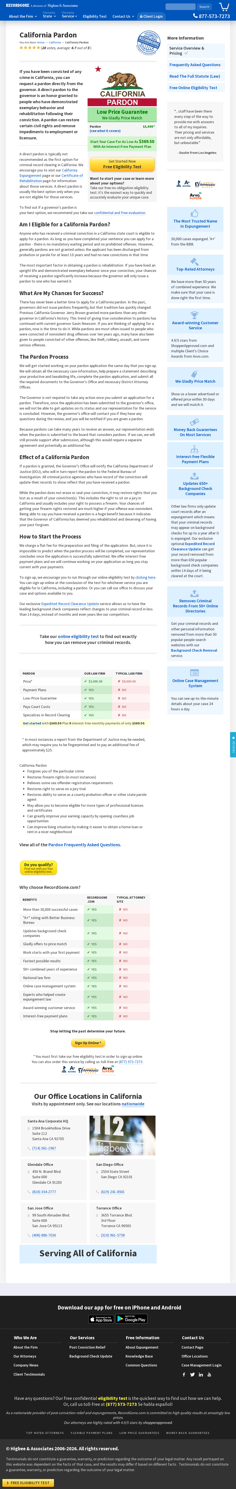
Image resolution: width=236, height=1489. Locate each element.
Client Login (151, 16)
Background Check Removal (194, 650)
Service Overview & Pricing (186, 51)
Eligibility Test (95, 16)
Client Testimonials (29, 1379)
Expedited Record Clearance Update (70, 603)
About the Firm (23, 16)
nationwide (133, 1109)
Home (41, 42)
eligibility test (112, 1403)
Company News (25, 1370)
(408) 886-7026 (44, 1240)
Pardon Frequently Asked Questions (84, 850)
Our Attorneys (24, 1361)
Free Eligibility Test (122, 164)
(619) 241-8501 (113, 1197)
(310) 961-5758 (113, 1240)
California (55, 42)
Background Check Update (90, 1361)
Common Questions (141, 1370)
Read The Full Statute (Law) (194, 76)
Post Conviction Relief (87, 1352)
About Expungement (142, 1352)
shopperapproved (157, 1427)
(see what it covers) (105, 130)
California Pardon (77, 42)
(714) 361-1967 (44, 1153)
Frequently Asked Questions (195, 64)
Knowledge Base (139, 1361)
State (49, 14)
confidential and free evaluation (119, 212)
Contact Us (123, 16)
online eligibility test (78, 636)
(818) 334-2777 (44, 1197)
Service (69, 14)
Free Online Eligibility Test (193, 87)
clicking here (145, 577)
